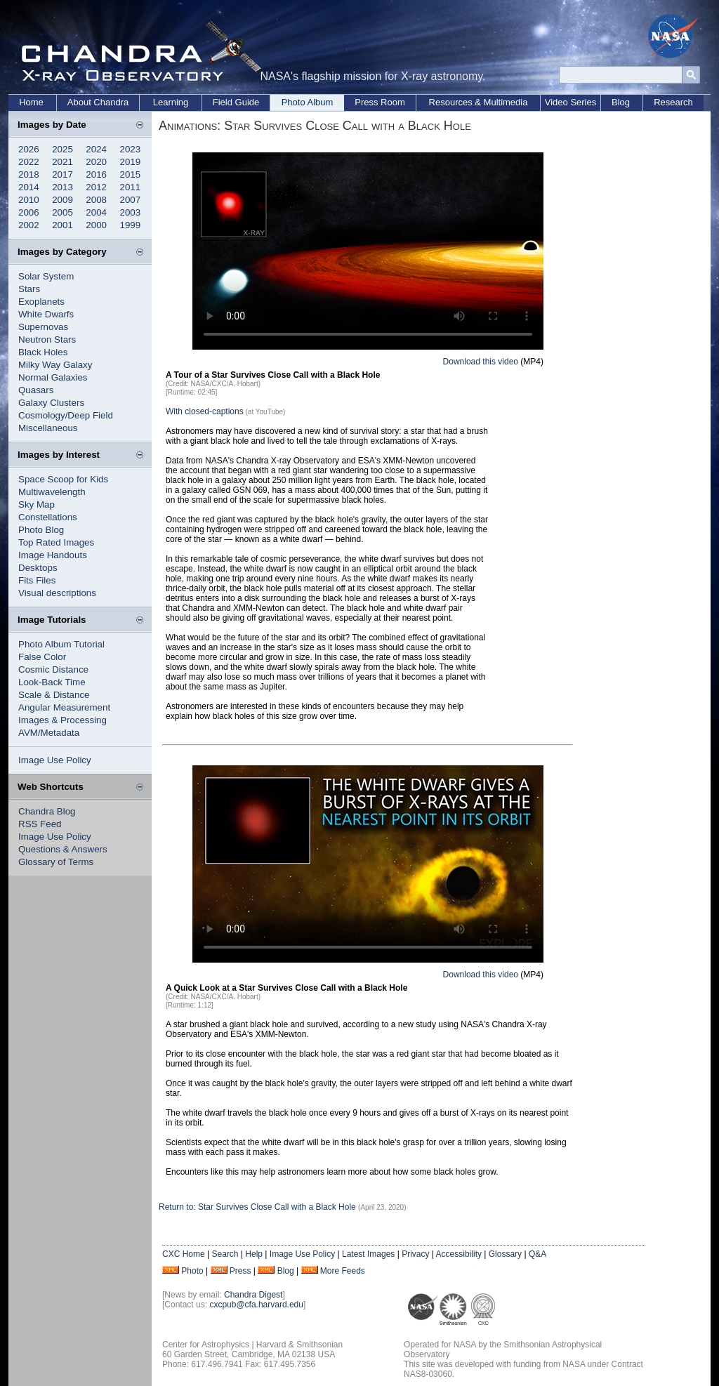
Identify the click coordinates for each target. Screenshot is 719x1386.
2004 (96, 212)
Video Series (570, 102)
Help (254, 1254)
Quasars (35, 390)
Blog (621, 102)
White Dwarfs (46, 314)
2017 (62, 174)
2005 (62, 212)
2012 (96, 187)
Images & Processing (62, 720)
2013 (62, 187)
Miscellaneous (47, 428)
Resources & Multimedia (478, 102)
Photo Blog (41, 529)
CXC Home (183, 1254)
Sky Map (36, 504)
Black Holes (42, 352)
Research (673, 102)
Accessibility (459, 1254)
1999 (130, 225)
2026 (28, 149)
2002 (28, 225)
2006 (28, 212)
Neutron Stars (47, 339)
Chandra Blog (47, 811)
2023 (130, 149)
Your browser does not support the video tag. (367, 251)
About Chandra (97, 102)
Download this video (480, 362)
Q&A (537, 1254)
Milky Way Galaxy (55, 364)
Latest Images (368, 1254)
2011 (130, 187)
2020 (96, 162)
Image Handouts (52, 555)
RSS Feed (40, 824)
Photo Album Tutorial (61, 644)
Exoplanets (41, 301)
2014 (28, 187)
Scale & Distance (54, 694)
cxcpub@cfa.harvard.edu (256, 1304)
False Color (42, 657)
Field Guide (236, 102)
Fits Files (36, 580)
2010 (28, 199)
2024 (96, 149)
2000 (96, 225)
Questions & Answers (62, 849)
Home (31, 102)
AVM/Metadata (48, 732)
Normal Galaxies (53, 377)
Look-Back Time (52, 682)
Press (240, 1271)
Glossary (505, 1254)
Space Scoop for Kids (63, 479)
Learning (171, 102)
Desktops (38, 567)
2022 (28, 162)
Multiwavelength (52, 492)
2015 (130, 174)
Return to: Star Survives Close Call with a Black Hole (258, 1207)
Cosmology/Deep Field (65, 415)
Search (224, 1254)
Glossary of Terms (55, 862)
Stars (29, 289)
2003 (130, 212)
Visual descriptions (57, 593)
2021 (62, 162)
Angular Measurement (64, 707)
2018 (28, 174)
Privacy (415, 1254)
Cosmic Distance (53, 669)
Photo (192, 1271)
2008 (96, 199)
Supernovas (43, 327)
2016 (96, 174)
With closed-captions (205, 411)
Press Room (380, 102)
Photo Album (308, 102)
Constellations (47, 517)
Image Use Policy (54, 760)
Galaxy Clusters (51, 402)
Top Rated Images (56, 542)
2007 (130, 199)
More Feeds (342, 1271)
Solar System (46, 276)
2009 (62, 199)
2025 (62, 149)
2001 (62, 225)
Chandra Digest (253, 1295)
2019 (130, 162)
